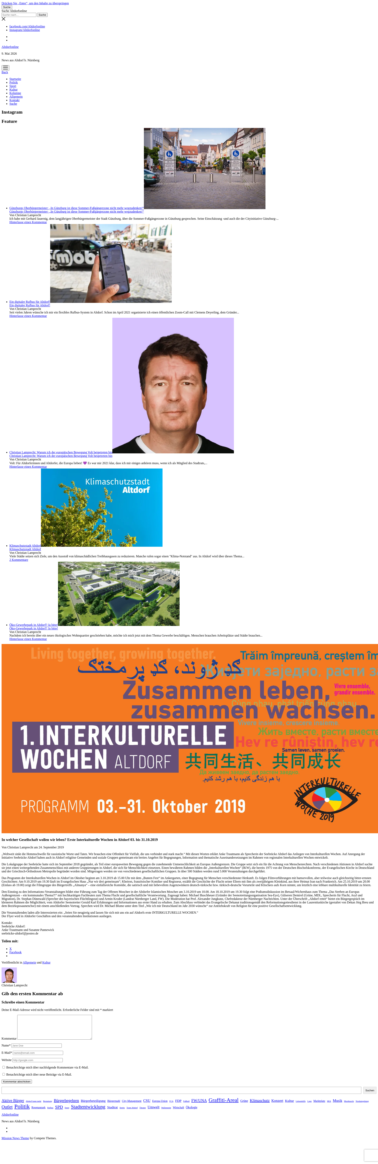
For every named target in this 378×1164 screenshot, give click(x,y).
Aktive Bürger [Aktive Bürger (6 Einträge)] (13, 1105)
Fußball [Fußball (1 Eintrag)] (186, 1106)
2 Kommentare (18, 559)
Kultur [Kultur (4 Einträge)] (289, 1105)
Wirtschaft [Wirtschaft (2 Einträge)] (178, 1112)
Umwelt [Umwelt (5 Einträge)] (154, 1112)
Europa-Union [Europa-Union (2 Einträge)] (159, 1105)
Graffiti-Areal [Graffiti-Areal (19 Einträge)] (224, 1105)
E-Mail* (7, 1057)
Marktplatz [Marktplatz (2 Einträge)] (319, 1105)
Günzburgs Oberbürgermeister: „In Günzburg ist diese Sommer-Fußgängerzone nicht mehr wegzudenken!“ (137, 208)
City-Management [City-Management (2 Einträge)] (132, 1105)
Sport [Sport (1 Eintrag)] (67, 1112)
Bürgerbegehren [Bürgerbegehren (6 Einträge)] (66, 1105)
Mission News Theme (15, 1143)
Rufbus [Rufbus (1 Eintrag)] (50, 1112)
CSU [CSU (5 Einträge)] (147, 1105)
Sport (12, 86)
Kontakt (14, 100)
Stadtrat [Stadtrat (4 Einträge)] (112, 1112)
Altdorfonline (10, 47)
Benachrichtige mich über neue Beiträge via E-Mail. (39, 1079)
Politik (13, 82)
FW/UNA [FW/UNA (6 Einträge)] (199, 1105)
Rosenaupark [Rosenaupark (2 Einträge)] (39, 1112)
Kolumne (15, 93)
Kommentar (9, 1043)
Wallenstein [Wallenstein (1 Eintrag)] (166, 1112)
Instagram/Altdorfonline (24, 30)
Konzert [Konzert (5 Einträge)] (277, 1105)
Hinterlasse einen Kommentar (28, 222)
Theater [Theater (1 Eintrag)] (142, 1112)
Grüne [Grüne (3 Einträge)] (244, 1105)
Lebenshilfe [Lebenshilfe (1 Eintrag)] (300, 1106)
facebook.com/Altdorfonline (27, 26)
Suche (13, 103)
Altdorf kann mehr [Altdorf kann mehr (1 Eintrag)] (33, 1106)
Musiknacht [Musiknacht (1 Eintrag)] (349, 1106)
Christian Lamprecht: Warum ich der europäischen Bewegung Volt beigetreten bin (121, 452)
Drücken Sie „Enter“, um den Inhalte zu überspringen (35, 3)
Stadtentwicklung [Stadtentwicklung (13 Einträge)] (88, 1111)
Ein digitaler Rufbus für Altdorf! (90, 301)
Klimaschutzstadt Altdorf (86, 545)
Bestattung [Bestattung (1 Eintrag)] (47, 1106)
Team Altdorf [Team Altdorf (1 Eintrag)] (132, 1112)
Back (5, 72)
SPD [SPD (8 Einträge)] (59, 1111)
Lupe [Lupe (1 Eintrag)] (309, 1106)
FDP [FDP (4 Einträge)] (178, 1105)
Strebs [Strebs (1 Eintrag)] (122, 1112)
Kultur (13, 89)
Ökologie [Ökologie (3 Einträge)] (191, 1112)
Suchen (369, 1095)
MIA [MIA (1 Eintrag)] (329, 1106)
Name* (6, 1050)
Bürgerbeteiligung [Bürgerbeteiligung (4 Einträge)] (93, 1105)
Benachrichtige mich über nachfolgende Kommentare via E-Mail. (47, 1072)
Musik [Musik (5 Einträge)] (337, 1105)
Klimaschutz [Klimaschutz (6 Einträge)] (260, 1105)
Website (7, 1064)
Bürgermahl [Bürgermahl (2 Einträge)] (113, 1105)
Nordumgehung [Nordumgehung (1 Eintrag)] (362, 1106)
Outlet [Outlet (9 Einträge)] (7, 1111)
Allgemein (16, 96)
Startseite (15, 79)
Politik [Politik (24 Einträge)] (22, 1111)
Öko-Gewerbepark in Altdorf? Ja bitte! (94, 625)
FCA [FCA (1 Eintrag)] (171, 1106)
